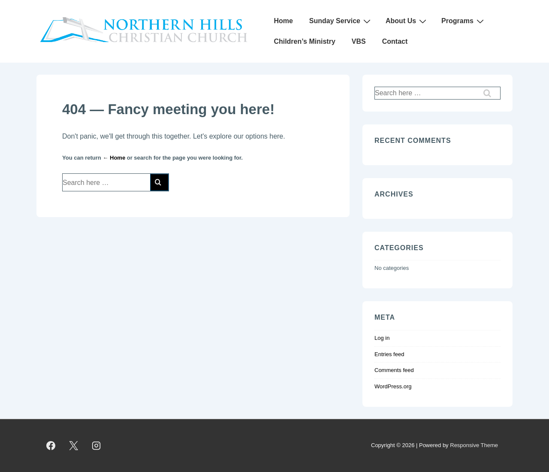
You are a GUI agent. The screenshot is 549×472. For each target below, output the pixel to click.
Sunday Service (341, 21)
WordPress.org (392, 386)
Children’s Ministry (304, 41)
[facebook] (51, 446)
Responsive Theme (474, 445)
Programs (463, 21)
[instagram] (96, 446)
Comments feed (394, 370)
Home (283, 20)
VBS (359, 41)
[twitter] (74, 446)
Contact (395, 41)
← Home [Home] (114, 157)
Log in (381, 338)
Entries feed (389, 354)
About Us (407, 21)
